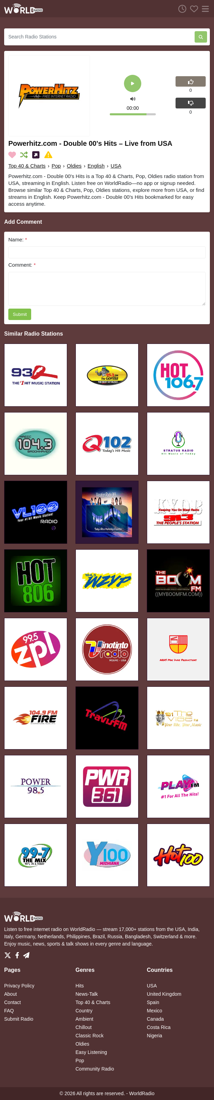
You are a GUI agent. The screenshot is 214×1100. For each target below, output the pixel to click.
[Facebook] (18, 953)
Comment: (22, 265)
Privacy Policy (19, 985)
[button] (132, 98)
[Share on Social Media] (37, 154)
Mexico (154, 1010)
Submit (20, 314)
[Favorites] (192, 9)
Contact (12, 1002)
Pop (56, 166)
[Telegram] (26, 953)
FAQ (9, 1010)
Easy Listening (91, 1052)
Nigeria (154, 1035)
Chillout (83, 1027)
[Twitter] (9, 953)
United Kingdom (164, 994)
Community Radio (94, 1069)
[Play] (132, 84)
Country (83, 1010)
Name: (17, 239)
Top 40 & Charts (27, 166)
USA (115, 166)
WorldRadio (141, 1093)
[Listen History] (180, 9)
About (10, 994)
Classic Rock (89, 1035)
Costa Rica (158, 1027)
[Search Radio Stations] (99, 37)
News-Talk (86, 994)
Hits (79, 985)
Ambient (84, 1019)
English (96, 166)
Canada (155, 1019)
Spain (153, 1002)
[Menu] (204, 9)
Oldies (74, 166)
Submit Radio (18, 1019)
